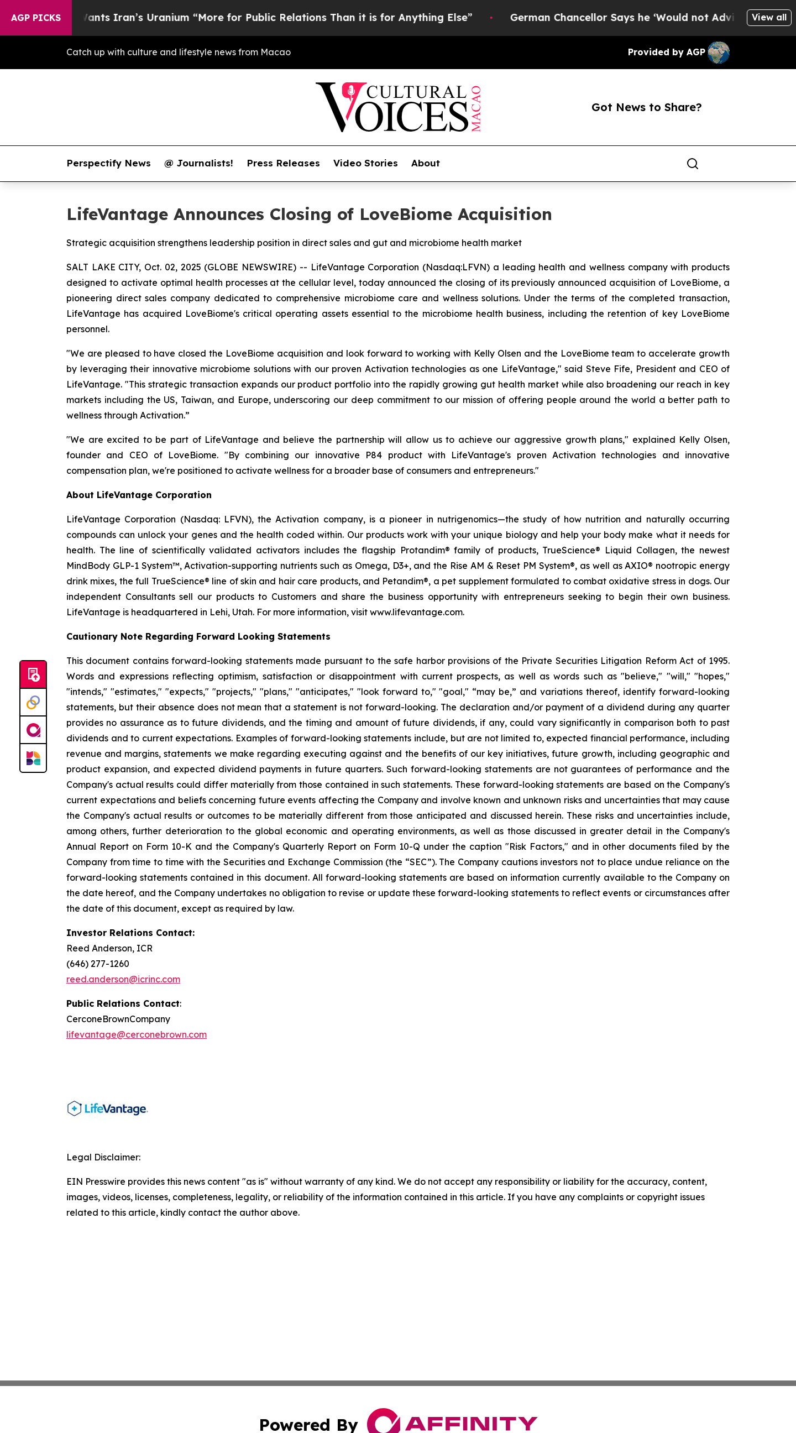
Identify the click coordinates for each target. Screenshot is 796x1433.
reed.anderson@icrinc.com (123, 979)
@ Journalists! (198, 163)
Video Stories (365, 163)
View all (769, 17)
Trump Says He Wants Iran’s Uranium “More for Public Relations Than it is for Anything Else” (256, 17)
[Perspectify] (33, 702)
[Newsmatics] (33, 758)
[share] (722, 163)
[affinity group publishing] (33, 730)
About (425, 163)
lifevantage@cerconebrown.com (136, 1034)
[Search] (692, 163)
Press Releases (283, 163)
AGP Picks (36, 17)
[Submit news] (33, 675)
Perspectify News (108, 163)
